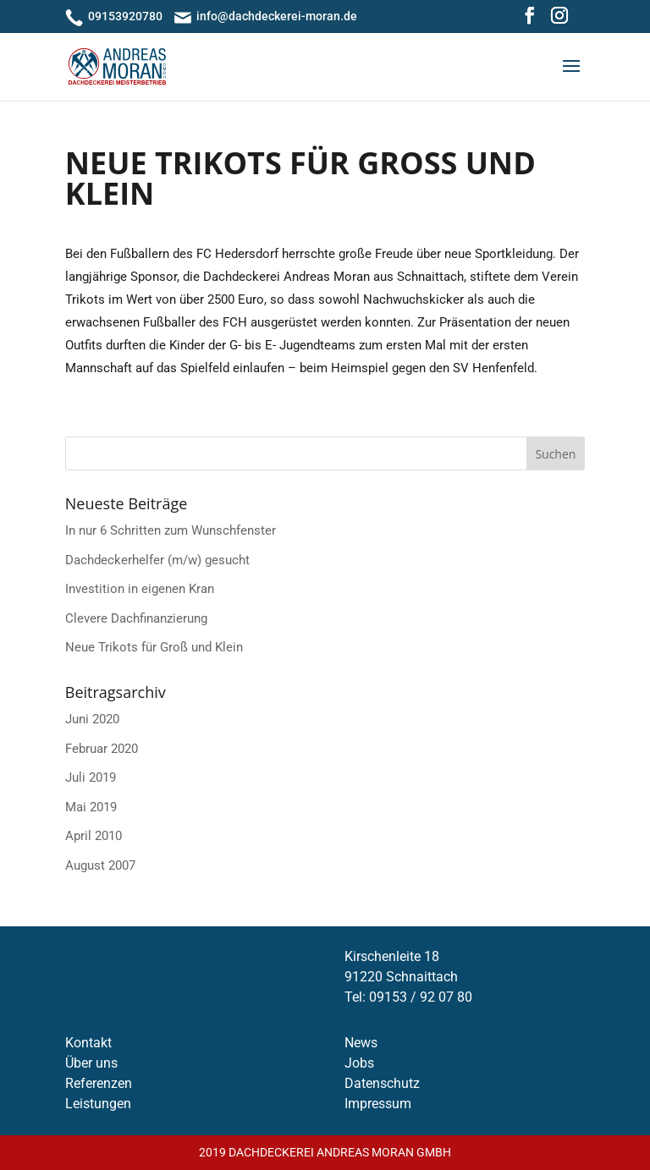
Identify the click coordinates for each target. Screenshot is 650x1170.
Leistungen (98, 1104)
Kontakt (88, 1043)
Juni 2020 (92, 719)
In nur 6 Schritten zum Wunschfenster (170, 530)
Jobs (359, 1063)
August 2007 (100, 865)
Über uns (91, 1063)
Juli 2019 (90, 777)
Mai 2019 (91, 807)
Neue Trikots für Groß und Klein (154, 647)
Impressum (377, 1104)
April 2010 (93, 835)
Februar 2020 (101, 748)
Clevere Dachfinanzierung (136, 618)
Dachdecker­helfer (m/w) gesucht (157, 560)
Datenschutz (382, 1083)
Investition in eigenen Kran (139, 588)
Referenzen (98, 1083)
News (360, 1043)
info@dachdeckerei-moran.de (276, 16)
